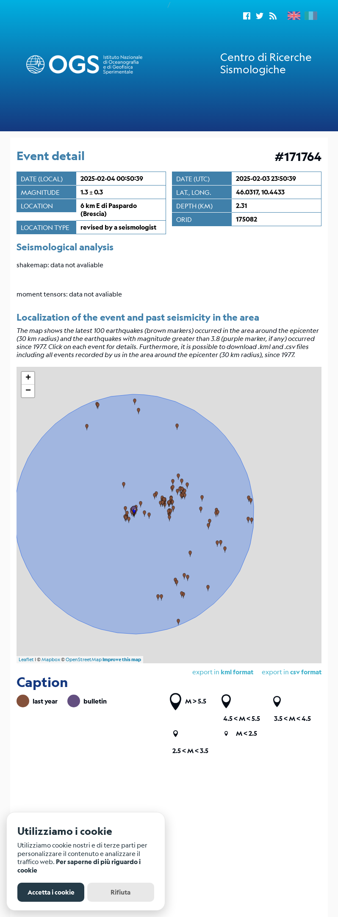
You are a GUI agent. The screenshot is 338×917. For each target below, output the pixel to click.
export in (291, 672)
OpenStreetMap (84, 660)
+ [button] (28, 378)
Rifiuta (120, 892)
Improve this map (122, 659)
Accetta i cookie (51, 892)
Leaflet (26, 660)
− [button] (28, 391)
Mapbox (51, 660)
